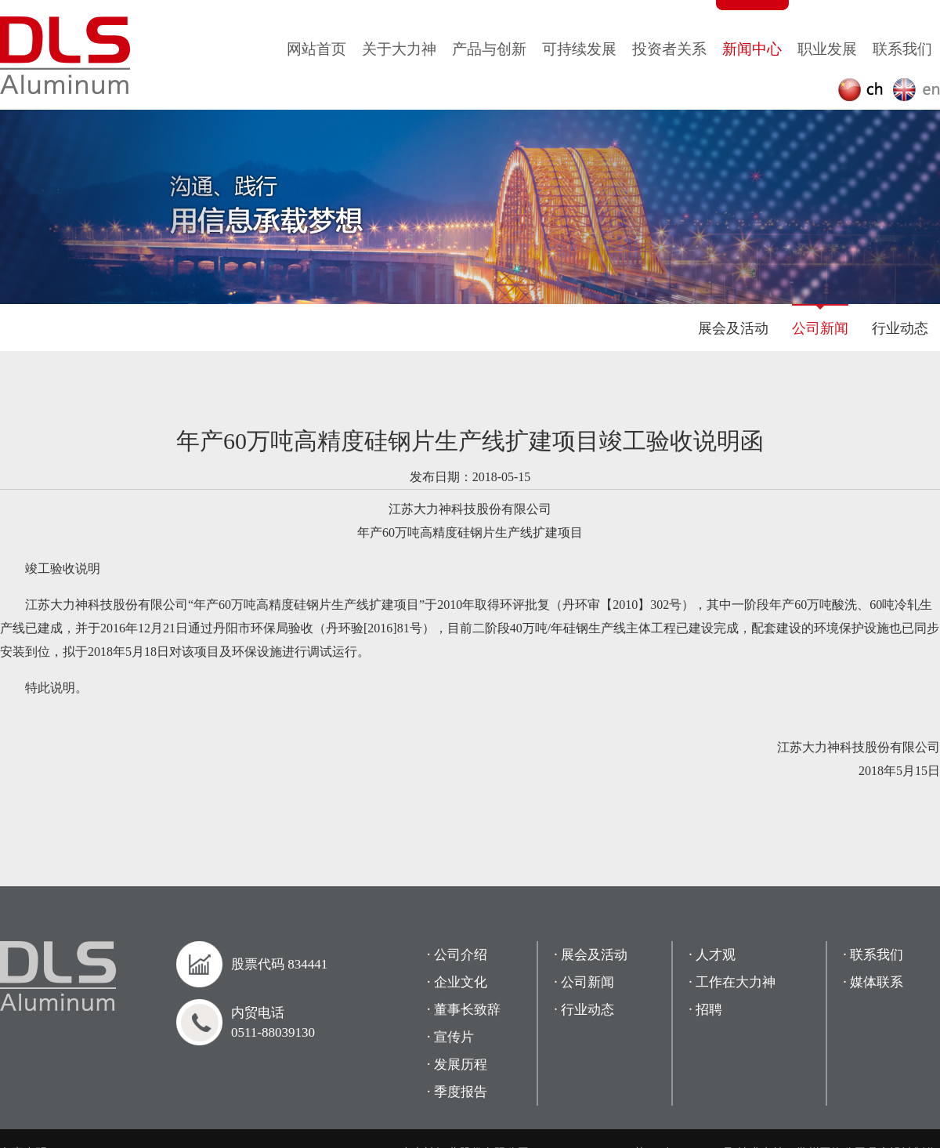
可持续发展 (579, 49)
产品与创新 (489, 49)
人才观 (716, 954)
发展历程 (460, 1064)
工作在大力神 (736, 982)
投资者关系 (669, 49)
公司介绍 (460, 954)
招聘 (709, 1009)
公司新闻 (820, 328)
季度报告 (460, 1092)
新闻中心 (752, 49)
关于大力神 (399, 49)
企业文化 (460, 982)
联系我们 (902, 49)
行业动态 (900, 328)
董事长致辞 (467, 1009)
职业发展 (827, 49)
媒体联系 (876, 982)
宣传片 (454, 1037)
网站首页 (316, 49)
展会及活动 (733, 328)
